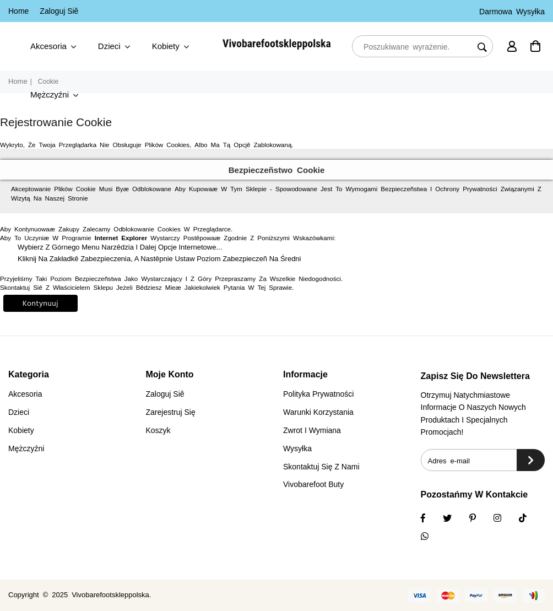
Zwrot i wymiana (312, 430)
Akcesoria (53, 46)
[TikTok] (530, 519)
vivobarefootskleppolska (110, 595)
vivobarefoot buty (313, 484)
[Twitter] (454, 519)
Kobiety (170, 46)
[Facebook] (430, 519)
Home (18, 11)
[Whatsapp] (432, 537)
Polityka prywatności (318, 394)
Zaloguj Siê (59, 11)
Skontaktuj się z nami (321, 466)
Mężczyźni (54, 95)
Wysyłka (297, 448)
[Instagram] (479, 519)
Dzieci (114, 46)
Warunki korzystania (318, 412)
